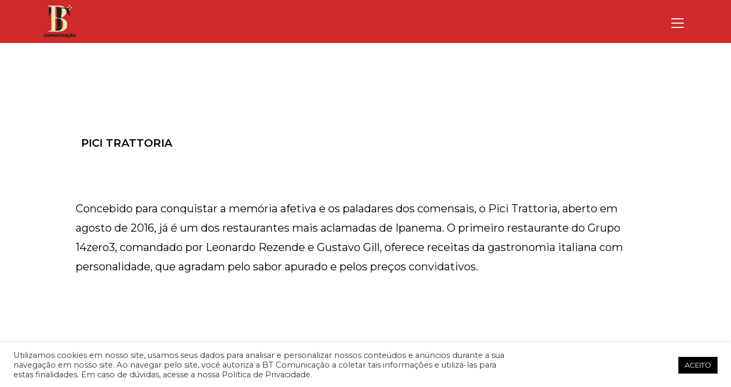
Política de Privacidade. (267, 374)
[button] (666, 365)
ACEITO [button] (698, 365)
